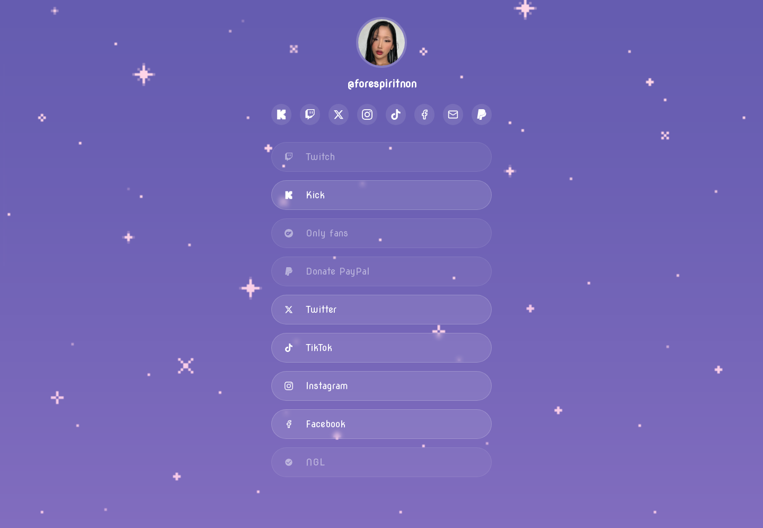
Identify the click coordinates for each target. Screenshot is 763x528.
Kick (305, 194)
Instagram (316, 385)
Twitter (310, 309)
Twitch (310, 156)
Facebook (315, 423)
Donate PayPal (327, 271)
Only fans (316, 233)
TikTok (308, 347)
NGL (305, 462)
